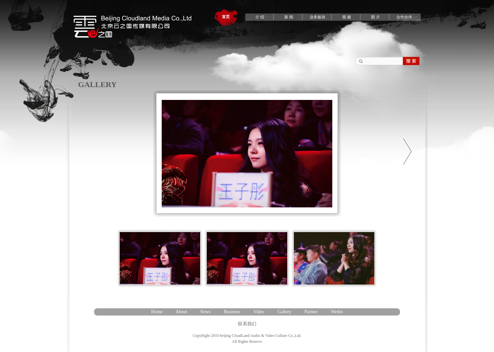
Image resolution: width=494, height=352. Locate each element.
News (205, 311)
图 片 (375, 17)
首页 (226, 16)
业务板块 (317, 17)
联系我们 (247, 323)
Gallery (284, 311)
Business (232, 311)
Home (156, 311)
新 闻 (288, 17)
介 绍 (259, 17)
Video (258, 311)
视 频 (346, 17)
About (181, 311)
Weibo (337, 311)
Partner (311, 311)
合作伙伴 (404, 17)
